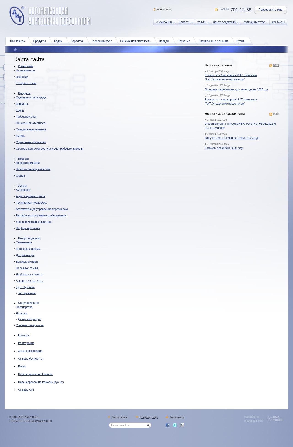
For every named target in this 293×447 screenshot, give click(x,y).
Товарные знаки (26, 83)
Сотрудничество (28, 302)
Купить (242, 40)
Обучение (184, 40)
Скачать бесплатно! (30, 358)
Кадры (59, 40)
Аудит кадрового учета (30, 196)
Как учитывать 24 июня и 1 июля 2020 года (232, 138)
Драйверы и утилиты (29, 274)
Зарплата (78, 40)
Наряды (165, 40)
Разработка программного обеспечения (41, 215)
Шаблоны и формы (28, 248)
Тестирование (27, 293)
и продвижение (253, 420)
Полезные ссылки (27, 268)
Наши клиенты (25, 70)
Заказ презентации (30, 351)
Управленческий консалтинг (34, 222)
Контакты (24, 335)
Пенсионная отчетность (136, 40)
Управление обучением (31, 142)
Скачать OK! (26, 389)
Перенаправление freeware (35, 374)
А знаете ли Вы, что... (29, 281)
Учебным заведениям (30, 325)
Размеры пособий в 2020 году (224, 148)
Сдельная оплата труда (31, 97)
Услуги (22, 185)
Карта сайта (177, 417)
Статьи (20, 175)
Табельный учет (102, 40)
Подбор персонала (28, 228)
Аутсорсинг (23, 189)
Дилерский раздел (29, 319)
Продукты (40, 40)
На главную (18, 40)
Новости (23, 158)
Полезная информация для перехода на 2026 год (236, 89)
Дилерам (21, 313)
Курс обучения (25, 287)
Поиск (22, 366)
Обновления (24, 242)
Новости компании (219, 65)
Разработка (251, 416)
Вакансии (22, 76)
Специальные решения (214, 40)
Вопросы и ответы (27, 261)
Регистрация (26, 343)
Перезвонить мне (270, 10)
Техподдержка (119, 417)
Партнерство (24, 307)
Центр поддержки (29, 238)
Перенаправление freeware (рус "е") (41, 382)
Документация (25, 255)
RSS (276, 65)
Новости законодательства (225, 114)
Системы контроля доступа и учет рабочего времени (50, 148)
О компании (25, 66)
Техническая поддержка (31, 202)
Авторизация (163, 9)
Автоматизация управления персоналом (42, 209)
